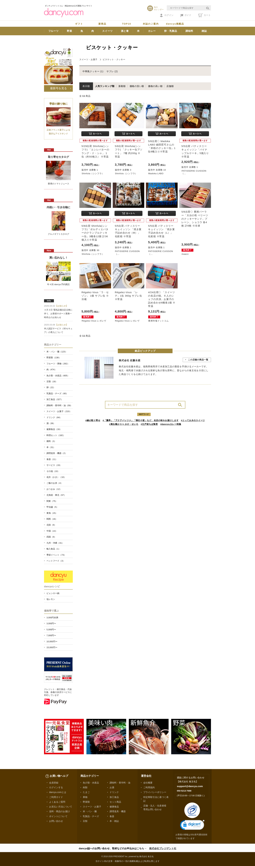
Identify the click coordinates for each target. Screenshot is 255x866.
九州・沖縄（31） (55, 543)
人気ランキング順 (105, 86)
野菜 (69, 31)
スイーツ (107, 31)
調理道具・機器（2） (56, 453)
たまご (86, 792)
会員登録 (53, 782)
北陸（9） (51, 525)
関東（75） (51, 501)
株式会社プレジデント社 (162, 848)
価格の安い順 (137, 86)
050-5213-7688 (184, 791)
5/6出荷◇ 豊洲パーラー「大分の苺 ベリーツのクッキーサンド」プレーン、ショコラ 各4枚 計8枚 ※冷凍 (194, 218)
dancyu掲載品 (175, 23)
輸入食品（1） (53, 549)
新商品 (102, 23)
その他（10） (52, 471)
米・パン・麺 (90, 811)
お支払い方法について (60, 806)
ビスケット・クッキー (114, 59)
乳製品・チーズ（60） (57, 393)
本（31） (50, 447)
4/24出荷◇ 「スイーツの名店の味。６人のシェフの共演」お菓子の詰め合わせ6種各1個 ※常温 (161, 299)
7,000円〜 (51, 635)
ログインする (56, 787)
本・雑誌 (114, 821)
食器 (112, 816)
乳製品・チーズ (91, 816)
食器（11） (51, 459)
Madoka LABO (155, 173)
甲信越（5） (52, 507)
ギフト (79, 23)
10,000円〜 (51, 641)
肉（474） (51, 369)
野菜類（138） (53, 357)
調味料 (189, 31)
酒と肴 (125, 31)
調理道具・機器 (118, 811)
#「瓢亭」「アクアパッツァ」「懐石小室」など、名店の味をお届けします (141, 420)
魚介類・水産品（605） (57, 375)
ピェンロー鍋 (52, 593)
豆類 (85, 821)
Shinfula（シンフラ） (93, 173)
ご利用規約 (149, 787)
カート (204, 15)
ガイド (186, 15)
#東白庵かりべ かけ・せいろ (123, 424)
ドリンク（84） (54, 417)
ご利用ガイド (56, 797)
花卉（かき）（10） (56, 477)
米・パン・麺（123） (56, 351)
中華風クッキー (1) (92, 71)
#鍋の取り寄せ (92, 420)
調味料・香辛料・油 (120, 782)
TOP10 (126, 23)
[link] (192, 825)
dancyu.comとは (57, 792)
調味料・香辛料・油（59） (59, 405)
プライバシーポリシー (154, 792)
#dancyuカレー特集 (170, 424)
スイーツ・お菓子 (88, 59)
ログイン (167, 15)
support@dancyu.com (190, 786)
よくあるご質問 (57, 802)
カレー (152, 31)
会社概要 (147, 782)
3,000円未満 (52, 617)
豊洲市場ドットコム (158, 321)
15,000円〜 (51, 647)
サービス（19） (54, 465)
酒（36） (50, 423)
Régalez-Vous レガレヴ (94, 321)
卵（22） (50, 387)
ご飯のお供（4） (54, 483)
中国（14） (51, 531)
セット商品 (115, 802)
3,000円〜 (51, 623)
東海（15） (51, 513)
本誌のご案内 (151, 23)
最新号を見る (58, 88)
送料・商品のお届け (59, 811)
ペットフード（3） (55, 561)
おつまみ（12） (54, 489)
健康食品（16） (54, 429)
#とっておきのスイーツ (193, 420)
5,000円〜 (51, 629)
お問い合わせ (56, 821)
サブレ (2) (112, 71)
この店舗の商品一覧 (198, 359)
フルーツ (53, 31)
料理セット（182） (55, 435)
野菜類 (86, 802)
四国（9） (51, 537)
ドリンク (114, 792)
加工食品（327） (54, 399)
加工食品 (114, 797)
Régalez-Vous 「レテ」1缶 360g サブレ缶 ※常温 (128, 296)
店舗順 (170, 86)
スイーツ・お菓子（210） (58, 411)
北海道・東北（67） (56, 495)
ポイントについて (58, 816)
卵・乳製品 (170, 31)
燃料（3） (51, 441)
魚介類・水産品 (91, 782)
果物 (85, 797)
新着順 (122, 86)
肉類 (85, 787)
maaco (185, 254)
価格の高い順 (155, 86)
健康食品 (114, 806)
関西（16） (51, 519)
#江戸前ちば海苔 (149, 424)
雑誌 (204, 31)
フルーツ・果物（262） (57, 363)
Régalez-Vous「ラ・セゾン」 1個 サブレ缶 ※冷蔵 (95, 296)
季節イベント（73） (56, 555)
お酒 (112, 787)
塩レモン (50, 599)
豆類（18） (51, 381)
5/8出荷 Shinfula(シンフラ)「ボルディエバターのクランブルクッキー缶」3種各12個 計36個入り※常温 (94, 232)
